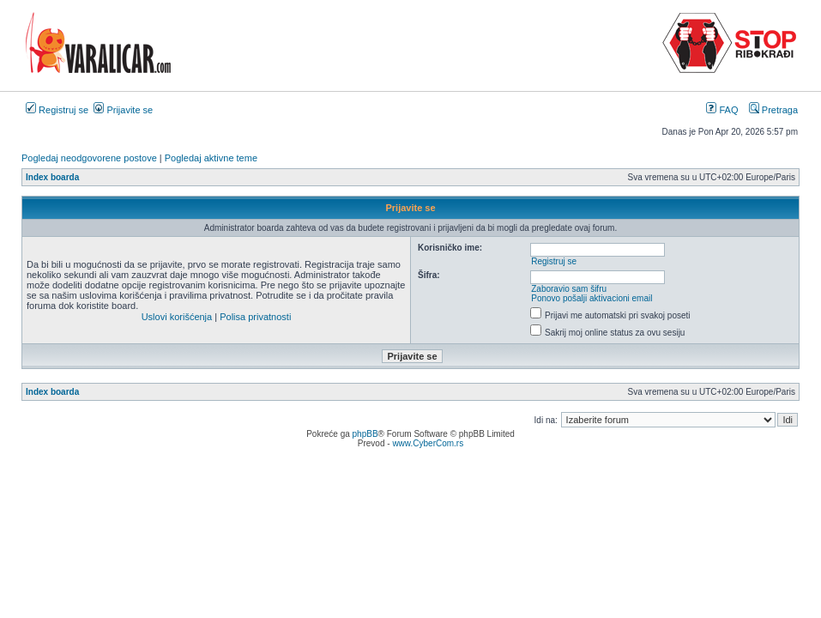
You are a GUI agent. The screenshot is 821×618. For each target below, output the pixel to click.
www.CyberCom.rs (427, 443)
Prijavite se (123, 110)
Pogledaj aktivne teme (211, 158)
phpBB (365, 434)
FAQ (722, 110)
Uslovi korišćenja (177, 317)
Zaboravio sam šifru (569, 289)
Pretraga (773, 110)
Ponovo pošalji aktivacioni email (591, 298)
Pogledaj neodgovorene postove (89, 158)
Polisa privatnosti (255, 317)
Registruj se (57, 110)
